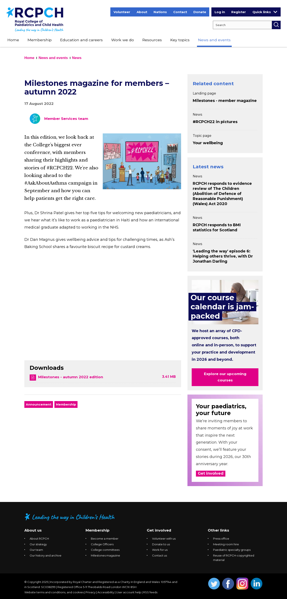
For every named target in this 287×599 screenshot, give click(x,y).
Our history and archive (45, 555)
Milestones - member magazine (225, 100)
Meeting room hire (226, 544)
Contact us (159, 555)
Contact (180, 12)
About (142, 12)
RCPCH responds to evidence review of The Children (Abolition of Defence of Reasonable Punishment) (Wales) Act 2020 (222, 193)
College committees (105, 549)
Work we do (122, 40)
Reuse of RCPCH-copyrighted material (233, 558)
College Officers (102, 544)
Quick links (264, 12)
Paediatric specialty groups (232, 549)
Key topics (180, 40)
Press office (221, 538)
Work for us (160, 549)
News (76, 58)
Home (13, 40)
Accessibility (105, 592)
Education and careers (81, 40)
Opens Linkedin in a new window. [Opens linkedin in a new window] (257, 584)
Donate (199, 12)
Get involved (210, 473)
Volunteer (122, 12)
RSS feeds (150, 592)
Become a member (104, 538)
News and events (214, 40)
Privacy (91, 592)
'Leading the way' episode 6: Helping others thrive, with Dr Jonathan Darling (223, 256)
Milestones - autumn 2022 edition (70, 377)
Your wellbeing (208, 143)
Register (238, 12)
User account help (128, 592)
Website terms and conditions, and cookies (54, 592)
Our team (36, 549)
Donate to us (161, 544)
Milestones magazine (105, 555)
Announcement (38, 404)
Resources (152, 40)
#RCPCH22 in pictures (215, 121)
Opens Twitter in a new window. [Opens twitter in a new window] (214, 584)
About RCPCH (39, 538)
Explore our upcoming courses (225, 377)
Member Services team (66, 119)
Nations (160, 12)
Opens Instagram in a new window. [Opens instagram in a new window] (242, 584)
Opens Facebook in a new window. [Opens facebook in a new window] (228, 584)
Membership (40, 40)
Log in (220, 12)
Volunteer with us (164, 538)
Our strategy (38, 544)
